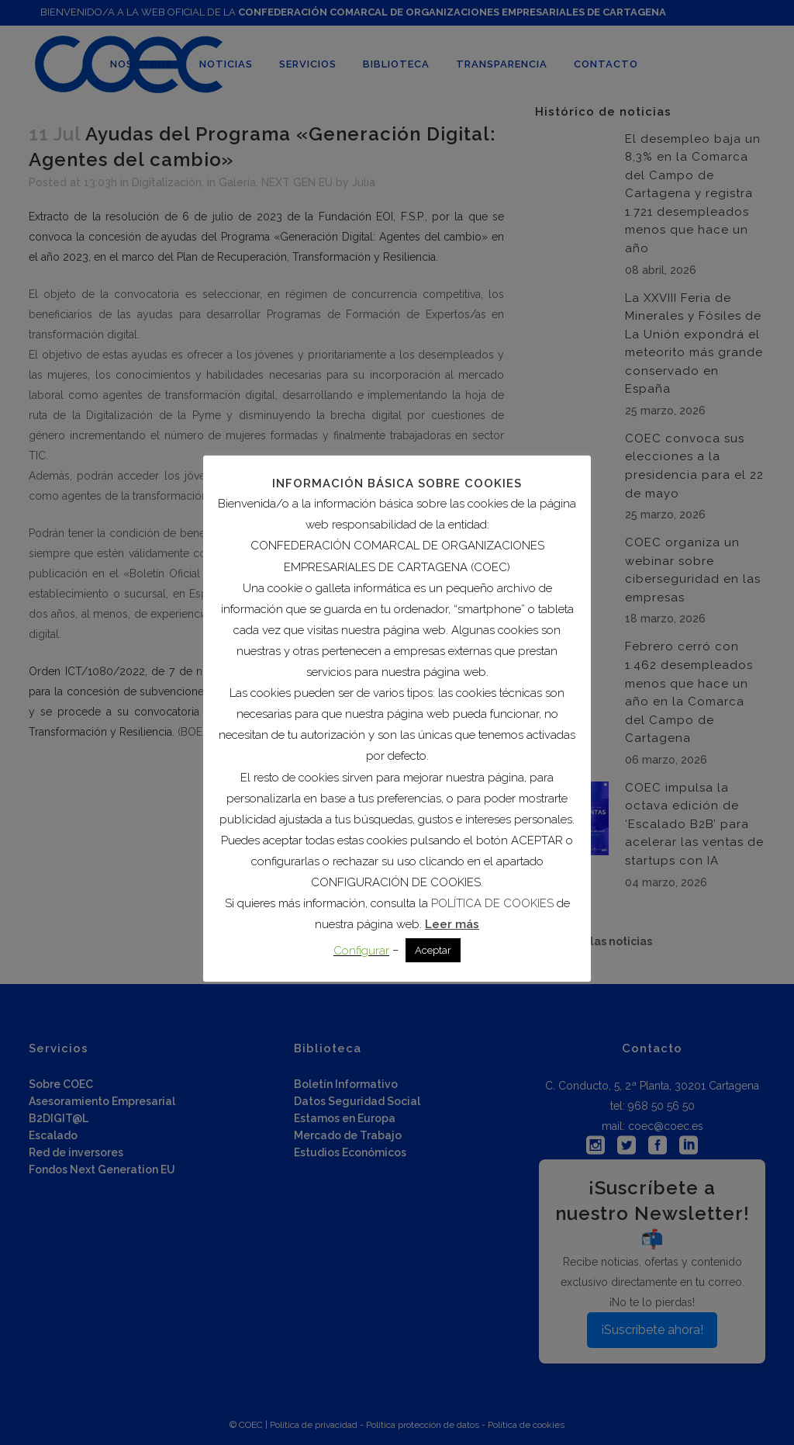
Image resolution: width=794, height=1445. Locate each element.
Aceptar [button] (433, 950)
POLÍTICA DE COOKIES (492, 903)
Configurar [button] (361, 951)
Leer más (452, 924)
